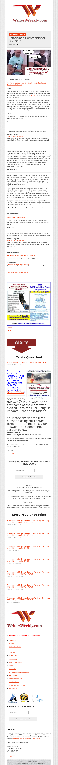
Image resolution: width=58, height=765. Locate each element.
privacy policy (11, 756)
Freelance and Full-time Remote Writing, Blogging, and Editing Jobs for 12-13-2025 (28, 586)
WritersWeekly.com (31, 761)
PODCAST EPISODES (15, 662)
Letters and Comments (17, 34)
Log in (14, 763)
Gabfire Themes (41, 763)
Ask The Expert (13, 675)
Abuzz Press (26, 738)
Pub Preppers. (37, 738)
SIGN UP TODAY (15, 392)
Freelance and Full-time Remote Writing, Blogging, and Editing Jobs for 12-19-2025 (28, 573)
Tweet (9, 331)
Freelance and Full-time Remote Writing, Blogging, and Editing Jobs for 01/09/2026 (28, 547)
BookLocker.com (17, 738)
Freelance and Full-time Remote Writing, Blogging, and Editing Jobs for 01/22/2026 (28, 521)
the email (33, 95)
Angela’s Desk (13, 659)
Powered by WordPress (23, 763)
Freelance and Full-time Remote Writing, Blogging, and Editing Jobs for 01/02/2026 (28, 560)
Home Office (12, 669)
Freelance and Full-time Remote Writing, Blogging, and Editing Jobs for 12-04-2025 (28, 599)
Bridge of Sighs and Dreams (15, 136)
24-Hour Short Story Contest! (17, 685)
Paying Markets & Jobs (15, 678)
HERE (18, 424)
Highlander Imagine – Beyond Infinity (18, 264)
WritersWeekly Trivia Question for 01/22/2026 (26, 362)
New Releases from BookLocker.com (19, 672)
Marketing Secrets (14, 682)
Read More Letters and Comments (17, 272)
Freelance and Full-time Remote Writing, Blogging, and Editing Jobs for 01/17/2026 (28, 534)
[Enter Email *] (25, 470)
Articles (11, 665)
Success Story (13, 688)
